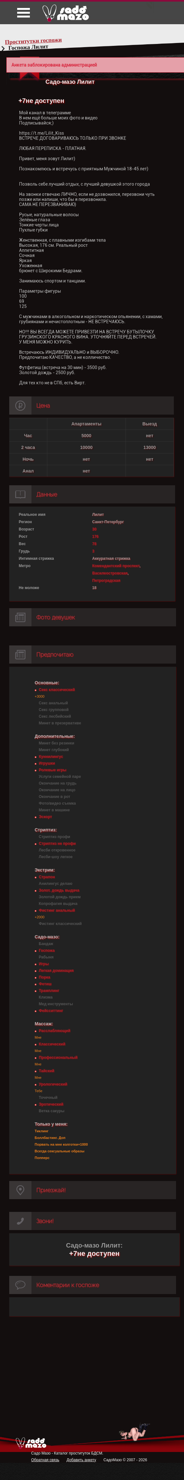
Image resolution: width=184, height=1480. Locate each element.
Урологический (53, 1084)
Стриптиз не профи (57, 843)
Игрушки (47, 763)
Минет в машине (54, 810)
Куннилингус (51, 756)
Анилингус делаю (55, 883)
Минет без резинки (56, 743)
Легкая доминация (56, 970)
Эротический (51, 1104)
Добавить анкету (81, 1460)
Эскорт (45, 817)
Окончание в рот (54, 796)
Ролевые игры (52, 770)
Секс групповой (54, 710)
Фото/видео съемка (57, 803)
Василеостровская (109, 573)
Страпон (47, 877)
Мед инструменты (56, 1004)
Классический (52, 1044)
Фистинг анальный (57, 910)
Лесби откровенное (57, 850)
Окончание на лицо (57, 790)
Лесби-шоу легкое (55, 857)
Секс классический (57, 689)
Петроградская (106, 580)
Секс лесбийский (55, 716)
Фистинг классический (60, 923)
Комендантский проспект (116, 566)
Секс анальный (53, 703)
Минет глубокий (54, 750)
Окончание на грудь (58, 783)
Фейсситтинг (51, 1010)
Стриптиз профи (54, 837)
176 (95, 536)
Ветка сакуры (52, 1111)
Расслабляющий (54, 1030)
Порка (44, 977)
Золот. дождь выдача (59, 890)
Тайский (46, 1071)
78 (94, 544)
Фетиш (45, 984)
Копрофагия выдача (58, 903)
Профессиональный (58, 1057)
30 (94, 529)
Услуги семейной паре (60, 776)
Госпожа (47, 950)
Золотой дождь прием (60, 897)
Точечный (48, 1097)
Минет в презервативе (60, 723)
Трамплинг (49, 990)
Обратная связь (45, 1460)
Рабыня (46, 957)
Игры (44, 964)
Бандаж (46, 944)
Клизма (45, 997)
